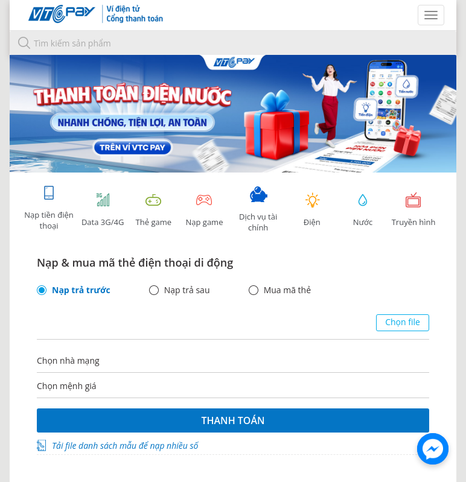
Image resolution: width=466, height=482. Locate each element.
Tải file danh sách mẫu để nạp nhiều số (125, 445)
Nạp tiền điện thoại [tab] (48, 208)
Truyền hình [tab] (413, 209)
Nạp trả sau (187, 290)
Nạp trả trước (81, 290)
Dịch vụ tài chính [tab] (258, 209)
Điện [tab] (312, 209)
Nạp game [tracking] (204, 209)
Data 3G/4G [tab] (102, 209)
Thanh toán (232, 420)
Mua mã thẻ (287, 290)
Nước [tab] (363, 209)
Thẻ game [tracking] (153, 209)
